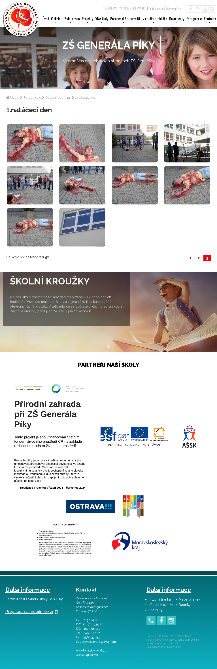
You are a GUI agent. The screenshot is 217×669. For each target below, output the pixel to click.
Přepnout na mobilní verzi (31, 611)
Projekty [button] (87, 20)
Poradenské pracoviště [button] (125, 20)
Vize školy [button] (101, 20)
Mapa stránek (189, 599)
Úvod (45, 19)
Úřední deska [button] (71, 20)
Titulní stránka (160, 599)
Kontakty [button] (210, 20)
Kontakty (156, 610)
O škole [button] (56, 20)
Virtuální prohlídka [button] (155, 20)
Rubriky (185, 605)
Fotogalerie (194, 19)
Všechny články (161, 605)
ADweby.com (173, 646)
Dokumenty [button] (176, 20)
